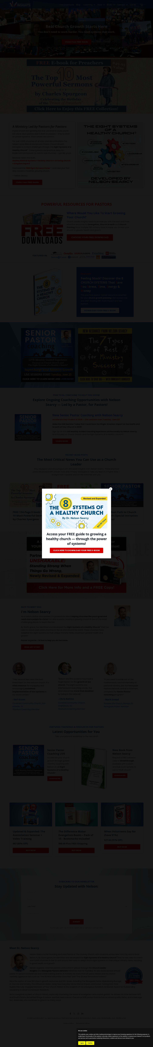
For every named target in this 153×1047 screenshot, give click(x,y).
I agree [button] (82, 1043)
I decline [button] (90, 1043)
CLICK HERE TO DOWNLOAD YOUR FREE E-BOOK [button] (76, 550)
